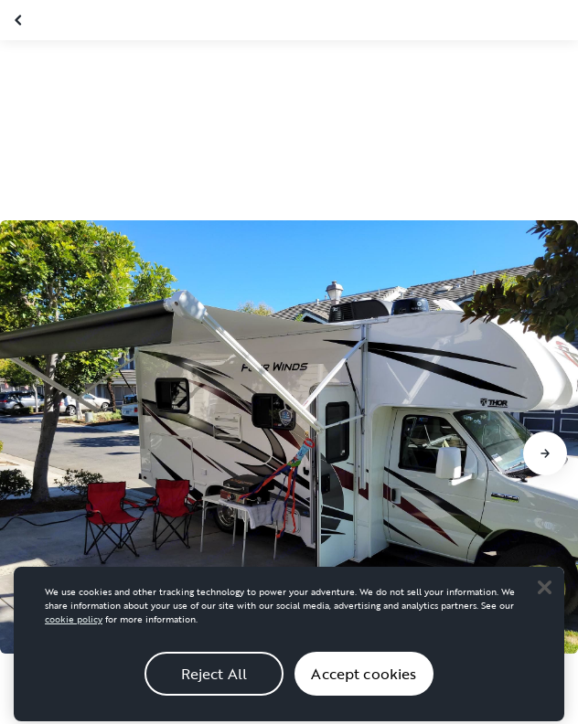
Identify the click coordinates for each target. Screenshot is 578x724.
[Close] (544, 598)
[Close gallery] (20, 20)
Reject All (214, 685)
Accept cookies (363, 685)
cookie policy (73, 630)
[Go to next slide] (545, 453)
